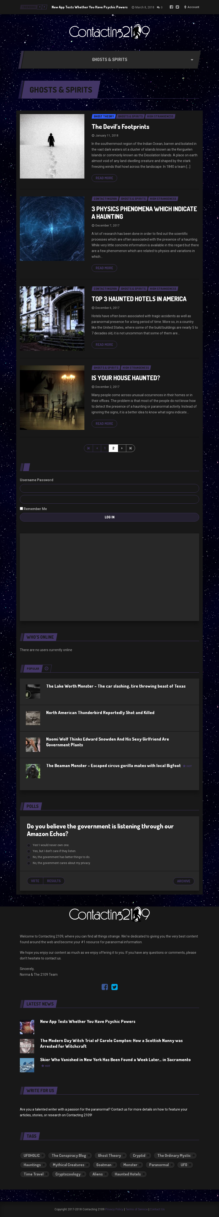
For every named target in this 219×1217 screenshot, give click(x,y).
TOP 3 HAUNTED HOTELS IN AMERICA (139, 299)
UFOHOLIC (32, 1155)
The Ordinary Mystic (174, 1155)
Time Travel (34, 1174)
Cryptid (139, 1155)
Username (28, 480)
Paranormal (159, 1164)
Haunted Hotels (128, 1174)
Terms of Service (137, 1209)
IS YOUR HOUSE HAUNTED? (126, 378)
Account (193, 7)
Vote (35, 881)
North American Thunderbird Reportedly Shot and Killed (100, 712)
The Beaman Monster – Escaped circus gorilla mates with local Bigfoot (119, 765)
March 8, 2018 (144, 7)
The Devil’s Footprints (120, 126)
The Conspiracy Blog (69, 1155)
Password (45, 480)
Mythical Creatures (68, 1164)
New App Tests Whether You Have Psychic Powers (90, 7)
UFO (184, 1164)
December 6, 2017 (107, 308)
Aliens (98, 1174)
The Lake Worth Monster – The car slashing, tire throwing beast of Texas (116, 686)
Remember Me (33, 509)
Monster (130, 1164)
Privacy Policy (114, 1209)
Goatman (103, 1164)
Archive (183, 881)
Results (54, 881)
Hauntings (32, 1164)
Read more (104, 178)
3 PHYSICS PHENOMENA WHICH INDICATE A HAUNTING (144, 212)
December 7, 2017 (107, 225)
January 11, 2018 (106, 135)
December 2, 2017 (107, 387)
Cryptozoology (68, 1174)
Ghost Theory (109, 1155)
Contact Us (157, 1209)
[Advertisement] (109, 576)
